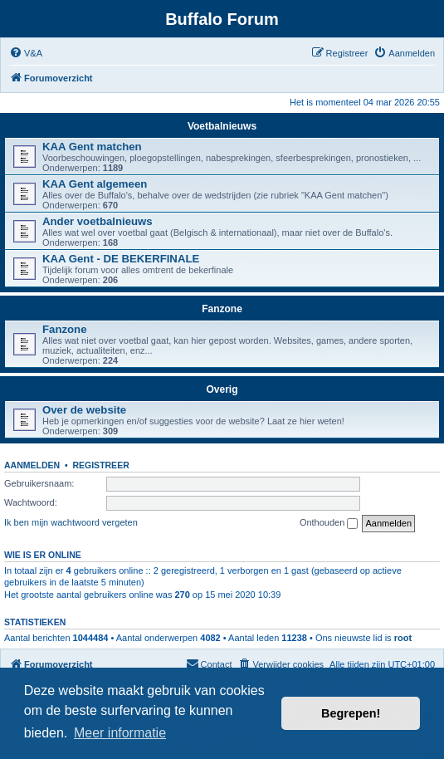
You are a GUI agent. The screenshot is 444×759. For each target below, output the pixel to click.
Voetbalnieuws (222, 126)
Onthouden (329, 523)
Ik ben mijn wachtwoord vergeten (71, 522)
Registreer (100, 465)
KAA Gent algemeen (94, 184)
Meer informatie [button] (120, 733)
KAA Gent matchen (92, 146)
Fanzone (222, 309)
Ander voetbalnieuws (97, 221)
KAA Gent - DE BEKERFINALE (120, 258)
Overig (221, 389)
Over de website (84, 410)
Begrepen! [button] (350, 713)
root (403, 638)
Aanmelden (32, 465)
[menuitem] (25, 53)
